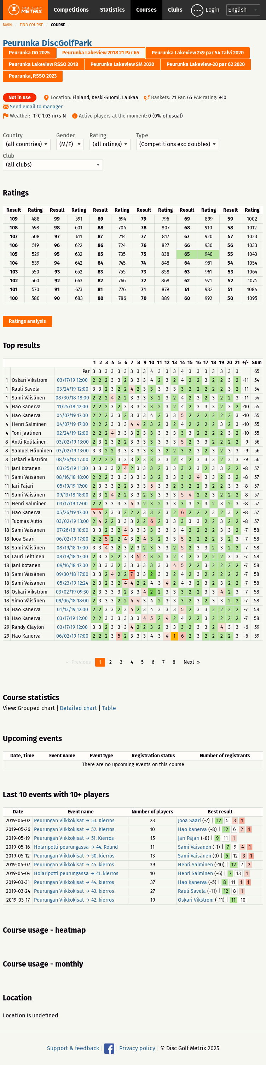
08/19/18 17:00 (72, 548)
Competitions (71, 9)
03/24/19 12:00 (72, 389)
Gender (70, 141)
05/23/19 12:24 (72, 583)
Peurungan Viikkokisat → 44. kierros (74, 882)
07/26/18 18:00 (72, 530)
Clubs (175, 9)
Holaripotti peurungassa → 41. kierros (76, 874)
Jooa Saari (189, 821)
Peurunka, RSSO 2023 (33, 76)
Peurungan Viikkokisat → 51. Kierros (74, 838)
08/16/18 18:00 (72, 477)
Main (7, 25)
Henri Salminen (195, 865)
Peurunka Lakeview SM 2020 (122, 64)
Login (212, 9)
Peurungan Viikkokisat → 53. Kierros (74, 821)
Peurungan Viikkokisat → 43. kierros (74, 891)
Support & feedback (73, 1048)
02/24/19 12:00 (72, 433)
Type (177, 141)
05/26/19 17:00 (72, 513)
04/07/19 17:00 (72, 416)
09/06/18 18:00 (72, 601)
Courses (146, 9)
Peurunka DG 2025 (29, 53)
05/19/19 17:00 (72, 486)
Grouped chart (36, 708)
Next (189, 662)
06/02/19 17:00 (72, 539)
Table (109, 708)
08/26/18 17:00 (72, 460)
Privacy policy (137, 1048)
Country (27, 141)
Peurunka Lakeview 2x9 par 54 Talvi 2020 (198, 53)
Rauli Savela (192, 891)
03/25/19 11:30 (72, 468)
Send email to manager (36, 107)
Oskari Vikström (196, 900)
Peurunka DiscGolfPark (47, 43)
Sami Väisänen (194, 847)
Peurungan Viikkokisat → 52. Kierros (74, 829)
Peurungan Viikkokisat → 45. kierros (74, 865)
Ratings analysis (27, 321)
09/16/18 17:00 (72, 565)
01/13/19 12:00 (72, 610)
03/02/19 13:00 (72, 442)
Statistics (112, 9)
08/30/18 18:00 (72, 398)
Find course (31, 25)
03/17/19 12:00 (72, 380)
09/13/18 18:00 (72, 495)
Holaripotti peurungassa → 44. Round (76, 847)
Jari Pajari (189, 838)
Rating (110, 141)
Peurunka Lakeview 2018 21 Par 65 (100, 53)
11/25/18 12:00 (72, 407)
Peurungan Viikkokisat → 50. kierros (74, 856)
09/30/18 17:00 (72, 574)
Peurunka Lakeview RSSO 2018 (43, 64)
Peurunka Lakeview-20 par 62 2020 (206, 64)
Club (53, 161)
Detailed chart (78, 708)
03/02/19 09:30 (72, 592)
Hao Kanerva (192, 829)
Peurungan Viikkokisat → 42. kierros (74, 900)
